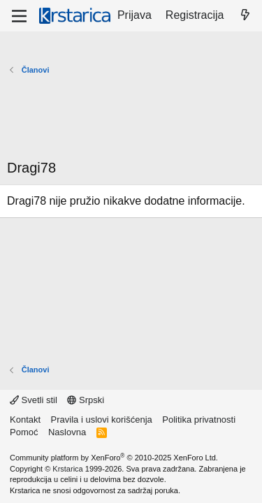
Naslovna (67, 432)
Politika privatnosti (198, 419)
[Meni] (19, 16)
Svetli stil (33, 400)
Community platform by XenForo (114, 457)
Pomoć (24, 432)
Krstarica (67, 469)
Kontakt (25, 419)
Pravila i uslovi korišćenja (101, 419)
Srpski (85, 400)
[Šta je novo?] (245, 15)
